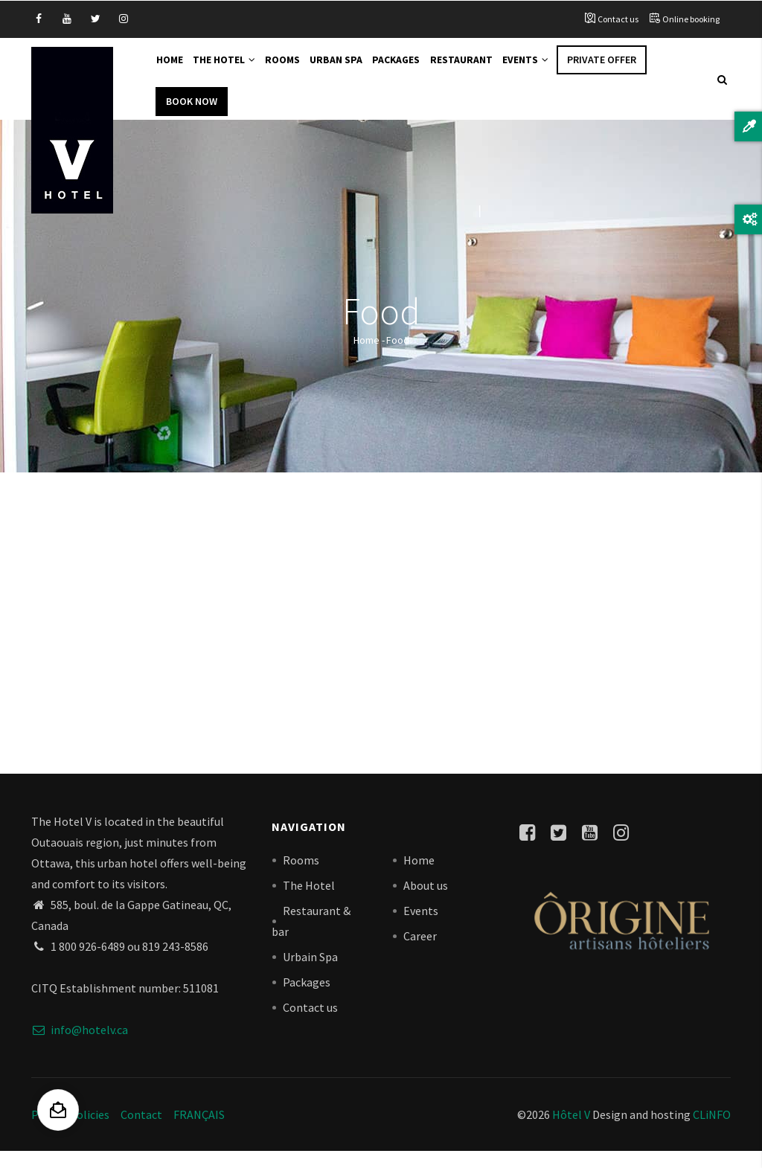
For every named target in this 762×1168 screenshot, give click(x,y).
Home (172, 68)
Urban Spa (352, 68)
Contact (141, 1130)
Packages (416, 68)
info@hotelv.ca (79, 1046)
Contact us (618, 19)
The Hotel (232, 68)
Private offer (632, 68)
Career (420, 951)
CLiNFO (711, 1130)
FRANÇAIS (199, 1130)
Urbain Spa (310, 972)
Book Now (191, 116)
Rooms (295, 68)
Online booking (691, 19)
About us (425, 900)
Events (554, 68)
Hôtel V (571, 1130)
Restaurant (485, 68)
